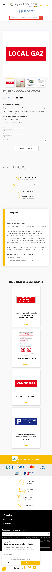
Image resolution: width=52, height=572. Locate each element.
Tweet (18, 167)
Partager (13, 167)
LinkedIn (34, 567)
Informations (8, 515)
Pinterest (23, 167)
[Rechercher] (26, 18)
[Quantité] (45, 141)
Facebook (24, 567)
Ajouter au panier (26, 148)
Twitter (29, 567)
